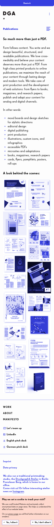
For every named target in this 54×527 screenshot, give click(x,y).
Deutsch (27, 3)
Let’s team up (14, 428)
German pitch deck (17, 447)
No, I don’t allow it (43, 522)
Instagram (18, 491)
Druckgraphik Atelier (27, 479)
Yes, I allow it (12, 522)
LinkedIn (11, 434)
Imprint (7, 461)
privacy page (13, 514)
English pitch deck (16, 440)
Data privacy (10, 467)
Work (7, 407)
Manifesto (11, 419)
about (8, 413)
